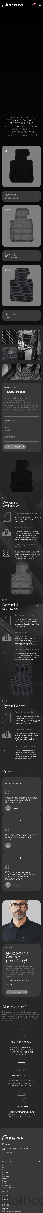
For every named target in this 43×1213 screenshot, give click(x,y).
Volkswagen (6, 1185)
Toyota (4, 1183)
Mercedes (5, 1176)
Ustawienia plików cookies (11, 1211)
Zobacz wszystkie (8, 1188)
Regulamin (6, 1209)
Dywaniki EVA (10, 315)
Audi (3, 1165)
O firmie (5, 1200)
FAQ (3, 1197)
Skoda (4, 1181)
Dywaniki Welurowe (11, 196)
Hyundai (5, 1172)
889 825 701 (13, 984)
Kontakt (5, 1195)
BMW (4, 1168)
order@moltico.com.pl (19, 980)
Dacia (4, 1170)
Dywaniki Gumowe (11, 256)
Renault (5, 1179)
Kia (3, 1174)
